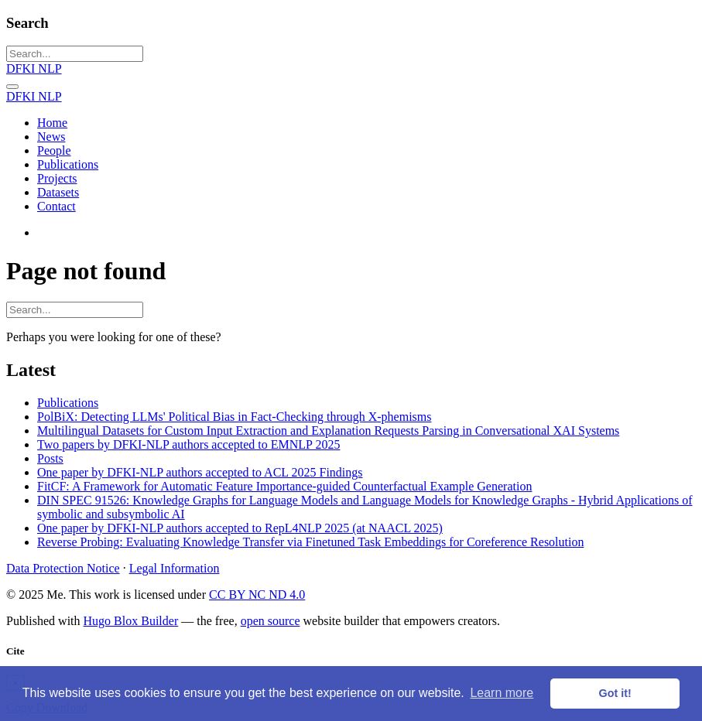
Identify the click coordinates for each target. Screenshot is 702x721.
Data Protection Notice (63, 568)
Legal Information (174, 568)
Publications (67, 402)
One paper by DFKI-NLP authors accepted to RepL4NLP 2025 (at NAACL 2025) (240, 528)
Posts (50, 458)
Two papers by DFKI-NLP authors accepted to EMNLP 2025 (188, 444)
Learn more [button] (501, 692)
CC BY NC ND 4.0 (257, 594)
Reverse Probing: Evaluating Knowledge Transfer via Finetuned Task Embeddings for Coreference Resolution (310, 541)
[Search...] (74, 54)
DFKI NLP (34, 68)
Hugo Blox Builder (131, 620)
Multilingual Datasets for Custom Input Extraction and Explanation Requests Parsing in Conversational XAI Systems (328, 430)
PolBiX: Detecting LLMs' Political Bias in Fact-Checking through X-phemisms (234, 416)
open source (270, 620)
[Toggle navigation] (12, 86)
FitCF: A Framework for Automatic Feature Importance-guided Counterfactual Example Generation (284, 486)
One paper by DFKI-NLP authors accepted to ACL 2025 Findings (200, 472)
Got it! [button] (615, 693)
